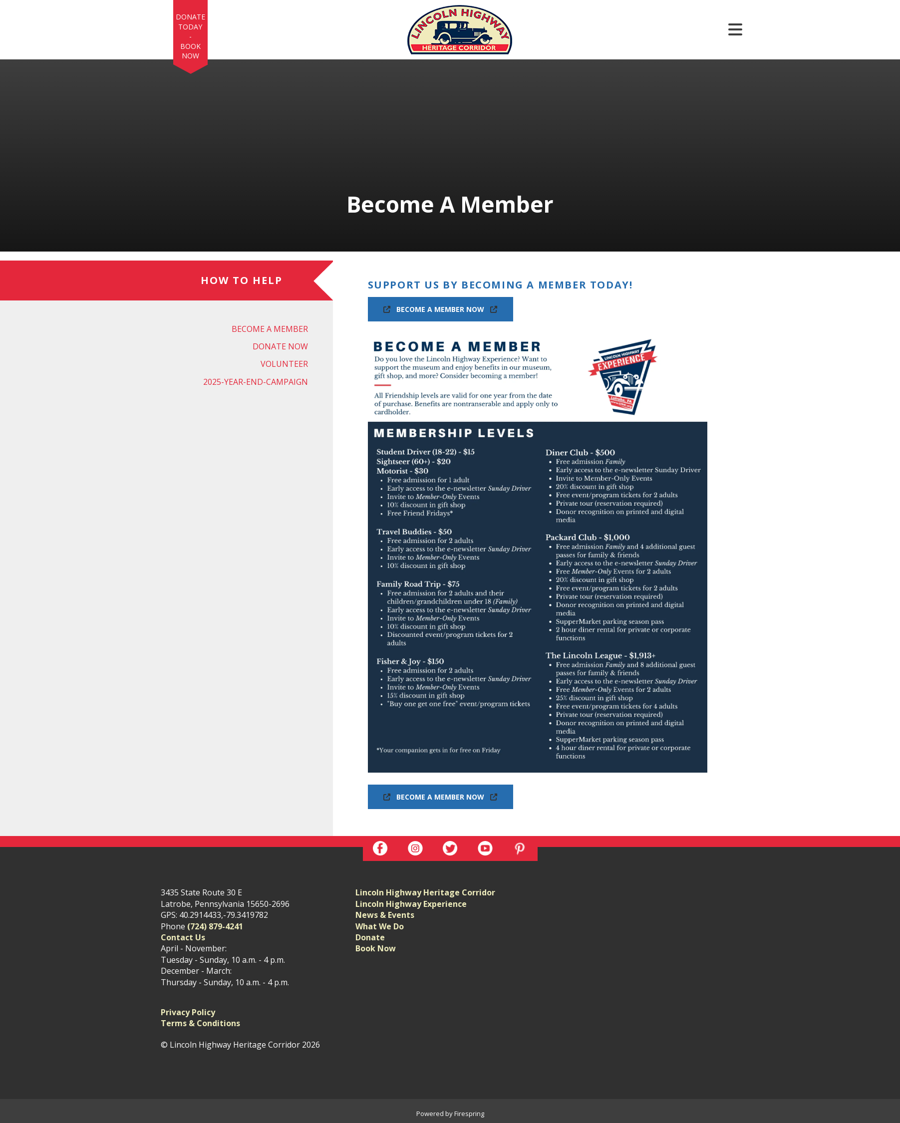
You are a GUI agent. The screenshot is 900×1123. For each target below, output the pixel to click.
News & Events (384, 914)
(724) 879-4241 (215, 926)
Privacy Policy (188, 1012)
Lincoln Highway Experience (411, 903)
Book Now (190, 51)
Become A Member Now (440, 309)
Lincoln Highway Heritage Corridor (425, 892)
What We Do (379, 926)
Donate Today (190, 21)
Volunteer (284, 363)
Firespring (469, 1113)
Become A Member (270, 328)
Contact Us (183, 937)
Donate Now (280, 346)
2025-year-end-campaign (255, 381)
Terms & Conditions (200, 1023)
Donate (370, 937)
